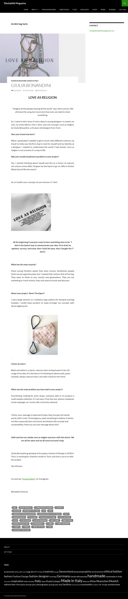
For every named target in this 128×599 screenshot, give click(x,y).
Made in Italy (64, 9)
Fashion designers (49, 9)
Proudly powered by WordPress (15, 596)
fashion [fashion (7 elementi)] (8, 576)
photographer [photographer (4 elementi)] (31, 585)
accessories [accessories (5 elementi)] (9, 571)
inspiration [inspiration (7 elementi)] (17, 581)
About (34, 9)
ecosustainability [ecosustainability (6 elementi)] (83, 571)
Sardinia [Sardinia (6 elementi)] (66, 584)
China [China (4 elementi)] (40, 572)
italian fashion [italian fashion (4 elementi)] (29, 581)
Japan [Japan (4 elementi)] (43, 581)
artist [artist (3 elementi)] (24, 572)
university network (21, 530)
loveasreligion (28, 479)
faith (66, 514)
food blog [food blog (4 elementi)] (53, 577)
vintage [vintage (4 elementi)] (104, 585)
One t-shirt (54, 520)
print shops (67, 520)
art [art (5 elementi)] (20, 571)
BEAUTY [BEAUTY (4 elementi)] (34, 572)
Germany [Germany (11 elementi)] (63, 576)
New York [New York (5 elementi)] (15, 584)
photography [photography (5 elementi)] (42, 584)
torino (26, 527)
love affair (25, 520)
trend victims (38, 527)
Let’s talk (122, 9)
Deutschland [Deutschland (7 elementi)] (66, 571)
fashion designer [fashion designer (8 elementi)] (39, 576)
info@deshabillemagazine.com (101, 31)
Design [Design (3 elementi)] (56, 572)
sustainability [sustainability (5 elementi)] (86, 584)
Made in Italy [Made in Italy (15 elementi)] (71, 580)
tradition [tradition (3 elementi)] (96, 585)
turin (49, 527)
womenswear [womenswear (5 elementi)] (114, 584)
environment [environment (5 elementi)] (98, 571)
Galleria (17, 90)
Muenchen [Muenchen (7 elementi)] (102, 581)
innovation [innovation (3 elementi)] (7, 581)
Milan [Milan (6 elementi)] (93, 581)
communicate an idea (43, 507)
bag (14, 507)
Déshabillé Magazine (15, 3)
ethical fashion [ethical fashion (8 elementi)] (113, 571)
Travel (103, 9)
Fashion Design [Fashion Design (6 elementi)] (21, 576)
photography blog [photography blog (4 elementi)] (55, 585)
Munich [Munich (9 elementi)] (113, 581)
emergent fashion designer (24, 514)
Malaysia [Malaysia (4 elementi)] (86, 581)
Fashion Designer (19, 81)
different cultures (31, 511)
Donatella (41, 90)
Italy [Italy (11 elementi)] (38, 581)
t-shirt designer (62, 523)
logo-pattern (64, 517)
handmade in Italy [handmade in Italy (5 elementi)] (114, 576)
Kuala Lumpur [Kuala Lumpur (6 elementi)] (53, 581)
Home (26, 9)
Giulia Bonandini (31, 85)
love (15, 520)
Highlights (84, 9)
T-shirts (16, 527)
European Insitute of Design (49, 514)
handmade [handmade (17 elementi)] (96, 575)
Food (75, 9)
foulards (32, 517)
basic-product (26, 507)
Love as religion (40, 520)
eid (44, 511)
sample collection (20, 523)
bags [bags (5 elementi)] (28, 571)
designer (16, 511)
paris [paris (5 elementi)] (23, 584)
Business (112, 9)
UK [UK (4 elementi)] (100, 585)
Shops (94, 9)
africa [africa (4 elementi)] (17, 572)
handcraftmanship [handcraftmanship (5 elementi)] (78, 576)
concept (59, 507)
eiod (50, 511)
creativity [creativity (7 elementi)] (48, 571)
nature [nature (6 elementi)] (7, 584)
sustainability (38, 523)
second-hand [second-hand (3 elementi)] (76, 585)
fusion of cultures (47, 517)
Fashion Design (19, 517)
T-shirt (50, 523)
